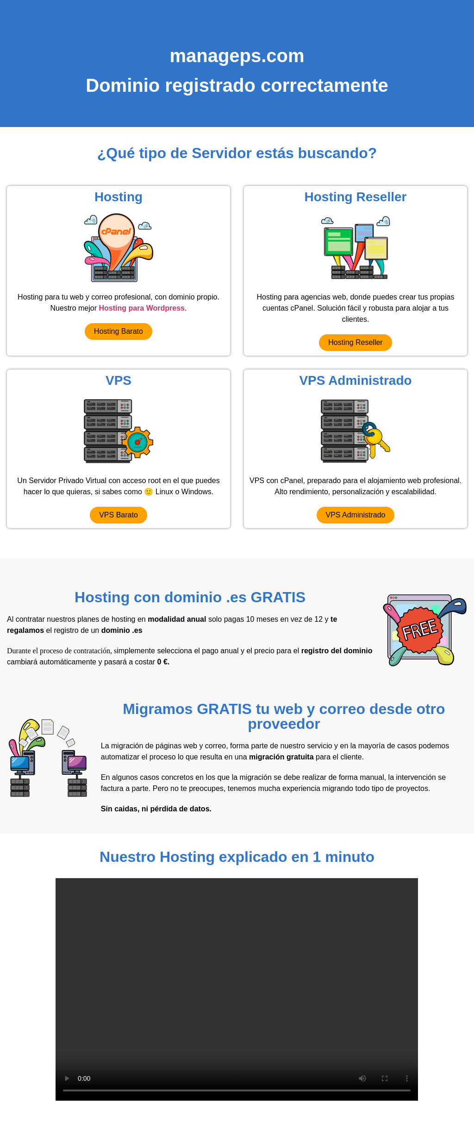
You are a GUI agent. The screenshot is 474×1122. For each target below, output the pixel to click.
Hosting (118, 197)
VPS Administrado (355, 380)
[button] (118, 331)
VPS (118, 380)
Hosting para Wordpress (142, 308)
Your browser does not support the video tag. (237, 989)
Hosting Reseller (356, 197)
